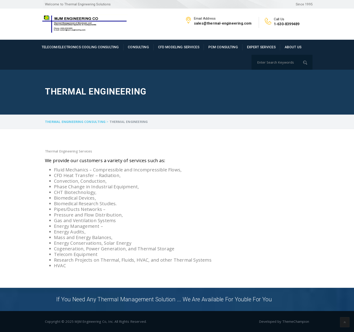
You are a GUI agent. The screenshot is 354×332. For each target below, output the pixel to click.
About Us (293, 47)
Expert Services (261, 47)
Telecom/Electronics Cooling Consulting (80, 47)
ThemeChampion (295, 321)
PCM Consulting (223, 47)
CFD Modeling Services (178, 47)
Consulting (138, 47)
